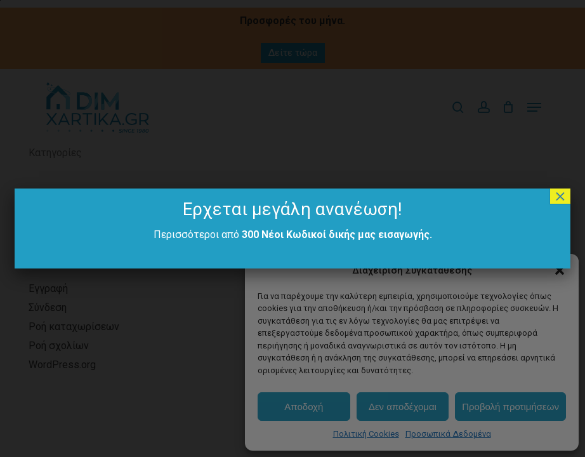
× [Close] (560, 196)
